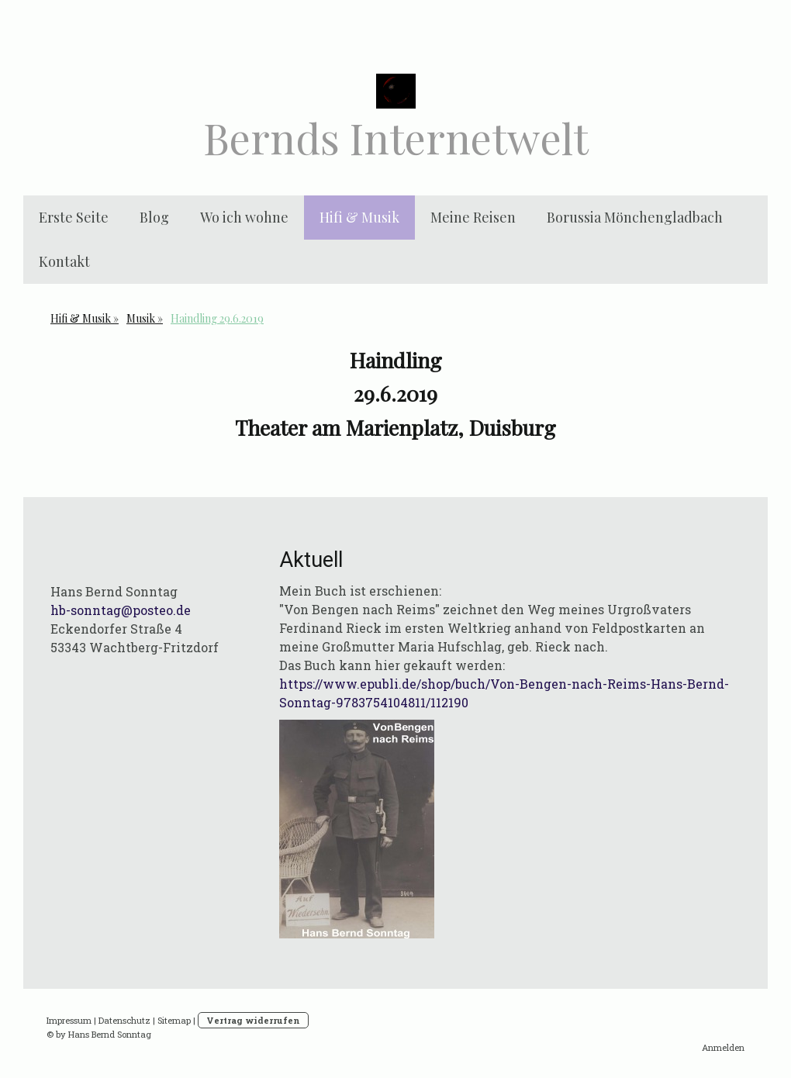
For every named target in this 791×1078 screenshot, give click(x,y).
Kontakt (64, 261)
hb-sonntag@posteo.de (120, 610)
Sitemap (174, 1020)
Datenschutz (124, 1020)
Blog (154, 217)
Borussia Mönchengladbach (635, 217)
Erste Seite (74, 217)
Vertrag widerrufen (253, 1020)
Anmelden (723, 1047)
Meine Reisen (473, 217)
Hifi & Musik (359, 217)
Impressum (69, 1020)
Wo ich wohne (244, 217)
